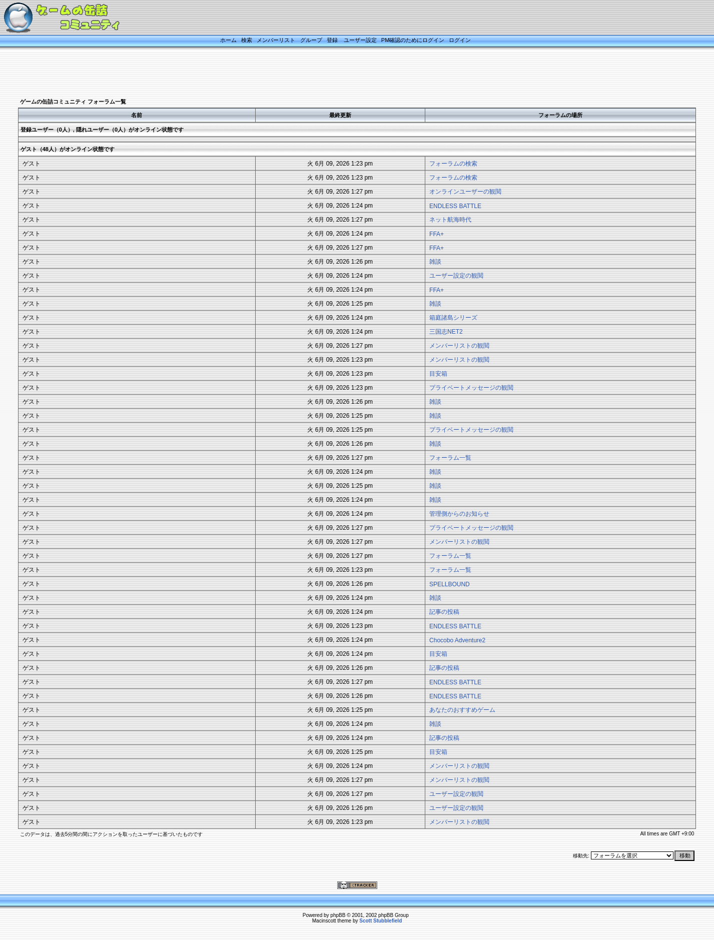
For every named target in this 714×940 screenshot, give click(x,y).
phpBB (337, 915)
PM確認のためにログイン (413, 40)
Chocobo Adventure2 (457, 640)
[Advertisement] (345, 73)
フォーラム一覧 (450, 457)
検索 (246, 40)
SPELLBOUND (449, 584)
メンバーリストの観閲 (459, 345)
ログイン (460, 40)
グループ (311, 40)
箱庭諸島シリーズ (453, 317)
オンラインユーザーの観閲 (465, 191)
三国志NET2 (446, 331)
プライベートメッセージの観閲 (471, 387)
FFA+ (436, 234)
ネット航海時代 (450, 219)
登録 (332, 40)
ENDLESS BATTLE (455, 206)
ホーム (228, 40)
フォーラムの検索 (453, 163)
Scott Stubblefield (380, 920)
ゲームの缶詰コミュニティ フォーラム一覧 (73, 102)
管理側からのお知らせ (459, 513)
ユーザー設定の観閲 (456, 275)
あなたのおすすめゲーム (462, 709)
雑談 (435, 261)
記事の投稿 (444, 611)
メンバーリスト (276, 40)
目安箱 (438, 373)
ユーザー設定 (360, 40)
